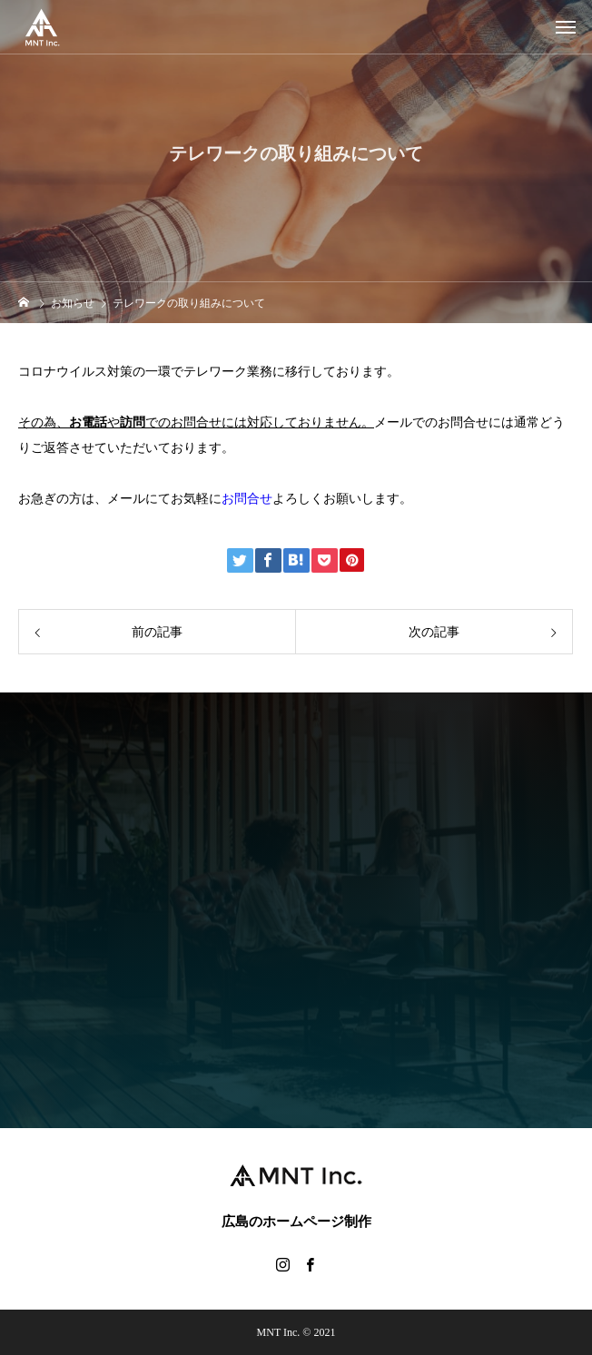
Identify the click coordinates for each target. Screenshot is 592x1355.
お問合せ (247, 499)
